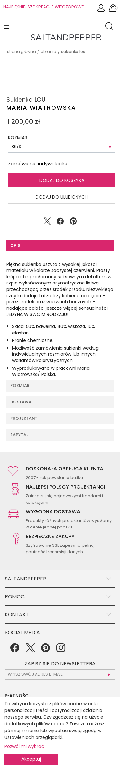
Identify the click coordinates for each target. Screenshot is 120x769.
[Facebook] (14, 650)
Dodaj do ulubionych (62, 197)
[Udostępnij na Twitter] (47, 222)
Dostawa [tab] (21, 402)
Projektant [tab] (23, 418)
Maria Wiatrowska (41, 108)
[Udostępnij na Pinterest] (73, 222)
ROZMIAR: (18, 137)
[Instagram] (60, 650)
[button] (7, 26)
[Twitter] (30, 650)
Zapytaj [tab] (19, 435)
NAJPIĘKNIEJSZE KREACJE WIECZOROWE (43, 7)
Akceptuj (31, 759)
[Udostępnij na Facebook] (60, 222)
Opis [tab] (15, 245)
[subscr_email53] (60, 674)
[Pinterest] (45, 650)
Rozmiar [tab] (19, 386)
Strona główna (21, 51)
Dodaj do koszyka (61, 180)
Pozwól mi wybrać (24, 746)
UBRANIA (48, 51)
